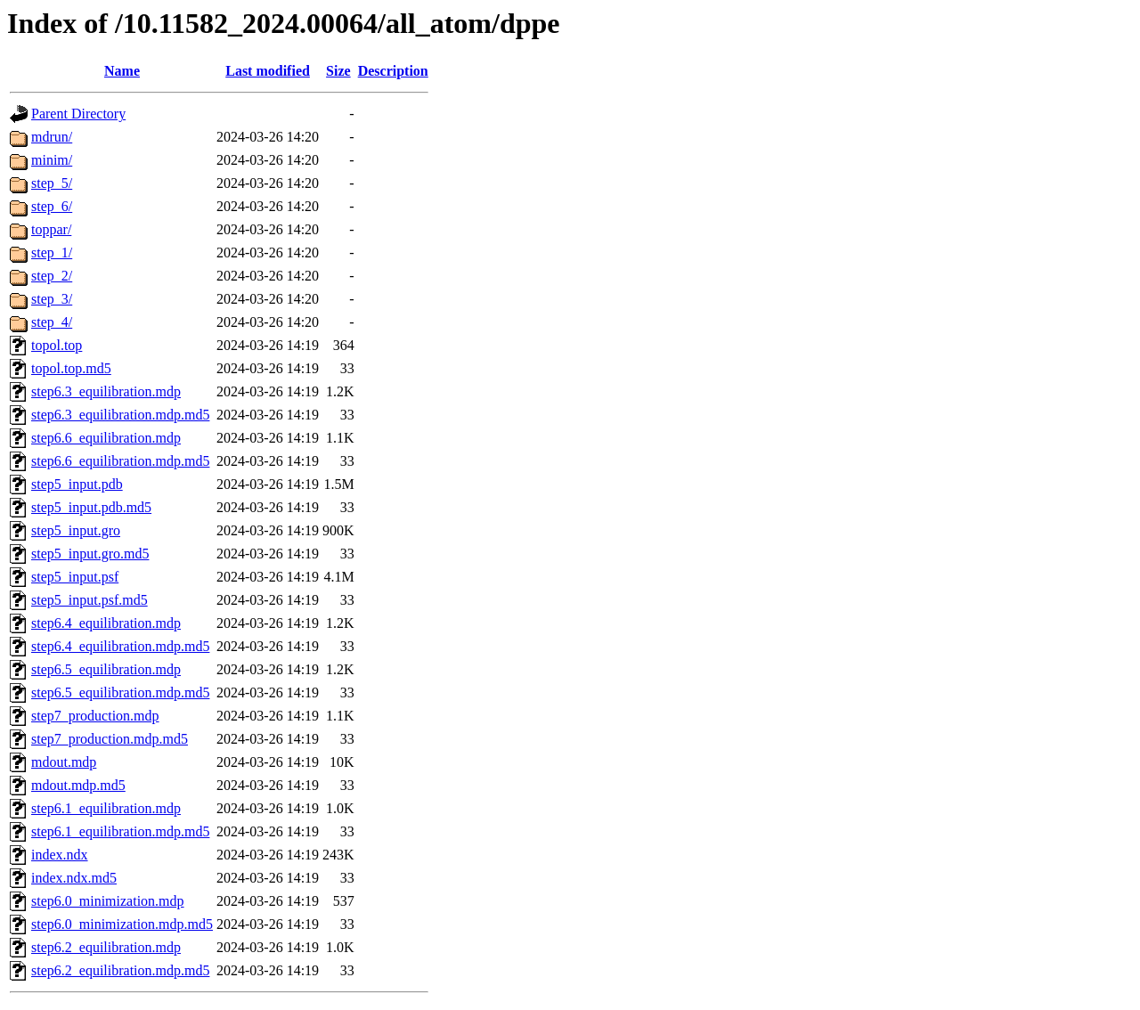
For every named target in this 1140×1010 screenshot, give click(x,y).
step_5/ (51, 183)
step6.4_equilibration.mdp (106, 623)
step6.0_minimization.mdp (107, 900)
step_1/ (51, 252)
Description (393, 70)
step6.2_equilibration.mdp (106, 947)
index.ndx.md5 (74, 877)
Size (338, 70)
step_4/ (51, 322)
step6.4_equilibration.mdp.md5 (120, 646)
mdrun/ (51, 136)
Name (122, 70)
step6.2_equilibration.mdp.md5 (120, 970)
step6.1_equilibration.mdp (106, 808)
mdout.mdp (63, 762)
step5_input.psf (74, 576)
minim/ (51, 159)
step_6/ (51, 206)
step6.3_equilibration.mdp (106, 391)
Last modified (267, 70)
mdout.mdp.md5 (78, 785)
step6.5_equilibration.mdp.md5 (120, 692)
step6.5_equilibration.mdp (106, 669)
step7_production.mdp (95, 715)
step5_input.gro (75, 530)
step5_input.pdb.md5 (91, 507)
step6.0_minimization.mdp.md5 (122, 924)
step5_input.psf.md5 (89, 599)
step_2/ (51, 275)
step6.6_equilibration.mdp (106, 437)
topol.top (56, 345)
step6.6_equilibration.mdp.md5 (120, 460)
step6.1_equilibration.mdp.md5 (120, 831)
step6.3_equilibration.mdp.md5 (120, 414)
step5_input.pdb (77, 484)
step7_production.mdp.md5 (109, 738)
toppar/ (51, 229)
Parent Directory (78, 113)
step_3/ (51, 298)
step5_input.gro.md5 (90, 553)
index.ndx (59, 854)
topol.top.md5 (71, 368)
